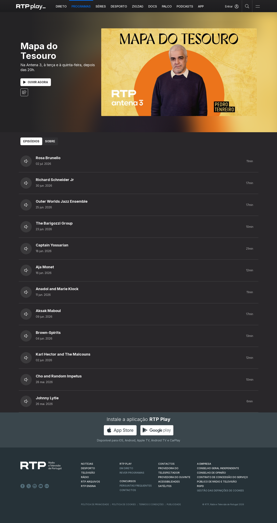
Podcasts (185, 6)
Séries (101, 6)
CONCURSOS (128, 481)
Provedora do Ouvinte (174, 477)
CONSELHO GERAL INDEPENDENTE (218, 468)
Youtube (41, 486)
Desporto (119, 6)
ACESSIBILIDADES (169, 481)
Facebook (22, 486)
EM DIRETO (126, 468)
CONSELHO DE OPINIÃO (211, 472)
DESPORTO (88, 468)
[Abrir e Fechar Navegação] (257, 6)
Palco (167, 6)
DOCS (153, 6)
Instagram (35, 486)
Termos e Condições (151, 504)
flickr (47, 486)
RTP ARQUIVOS (90, 481)
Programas (81, 6)
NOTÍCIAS (87, 463)
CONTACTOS (166, 463)
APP (201, 6)
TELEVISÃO (88, 472)
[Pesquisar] (247, 6)
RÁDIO (85, 477)
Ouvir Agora (35, 82)
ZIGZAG (138, 6)
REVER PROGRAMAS (132, 472)
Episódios (31, 141)
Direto (61, 6)
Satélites (165, 486)
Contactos (128, 490)
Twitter (28, 486)
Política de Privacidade (95, 504)
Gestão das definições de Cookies (220, 490)
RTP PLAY (126, 463)
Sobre (50, 141)
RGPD (200, 486)
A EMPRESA (204, 463)
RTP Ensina (88, 486)
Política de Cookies (124, 504)
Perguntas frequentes (136, 485)
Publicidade (174, 504)
